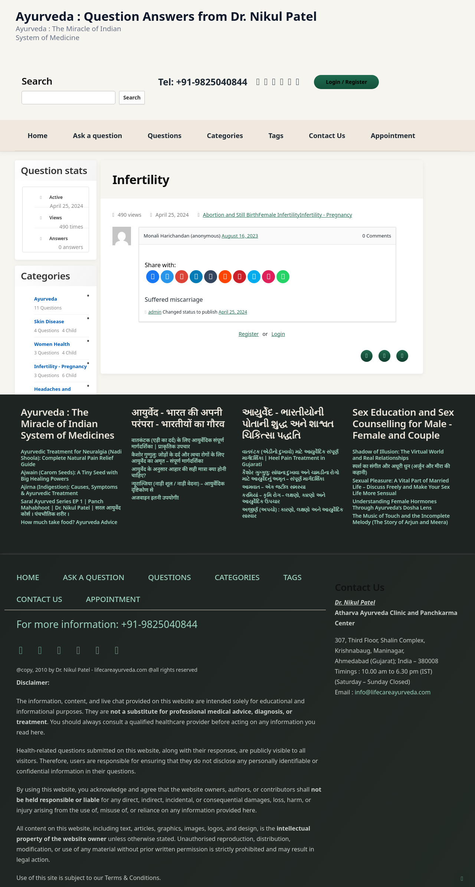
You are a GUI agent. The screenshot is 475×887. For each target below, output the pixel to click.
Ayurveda (45, 291)
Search (131, 93)
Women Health (52, 336)
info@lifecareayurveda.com (393, 684)
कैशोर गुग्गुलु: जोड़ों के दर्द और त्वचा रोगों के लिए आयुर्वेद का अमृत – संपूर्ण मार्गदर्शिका (177, 449)
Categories (225, 127)
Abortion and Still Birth (230, 206)
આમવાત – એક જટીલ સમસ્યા (273, 478)
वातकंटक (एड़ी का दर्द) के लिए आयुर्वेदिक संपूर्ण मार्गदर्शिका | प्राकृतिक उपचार (177, 435)
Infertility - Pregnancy (325, 206)
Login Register (345, 77)
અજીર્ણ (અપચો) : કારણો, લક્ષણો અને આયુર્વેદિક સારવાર (292, 504)
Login (278, 325)
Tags (275, 127)
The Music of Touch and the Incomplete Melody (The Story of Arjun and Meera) (401, 510)
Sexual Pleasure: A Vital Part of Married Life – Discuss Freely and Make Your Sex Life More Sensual (401, 478)
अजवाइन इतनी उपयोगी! (155, 489)
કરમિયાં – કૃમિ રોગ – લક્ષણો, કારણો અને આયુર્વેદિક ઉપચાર (283, 490)
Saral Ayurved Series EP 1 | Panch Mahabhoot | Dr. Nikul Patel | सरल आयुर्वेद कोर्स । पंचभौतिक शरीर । (71, 499)
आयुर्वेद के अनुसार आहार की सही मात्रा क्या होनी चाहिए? (178, 464)
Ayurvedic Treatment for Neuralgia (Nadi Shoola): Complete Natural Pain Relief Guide (71, 450)
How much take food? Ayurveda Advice (69, 513)
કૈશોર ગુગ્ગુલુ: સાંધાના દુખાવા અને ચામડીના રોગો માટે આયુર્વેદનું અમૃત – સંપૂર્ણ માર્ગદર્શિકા (290, 467)
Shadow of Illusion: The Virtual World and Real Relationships (398, 447)
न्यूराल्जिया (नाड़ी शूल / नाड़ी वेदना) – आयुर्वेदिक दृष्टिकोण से (178, 478)
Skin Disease (49, 313)
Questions (164, 127)
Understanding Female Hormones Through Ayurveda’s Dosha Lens (395, 496)
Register (249, 325)
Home (37, 127)
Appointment (393, 127)
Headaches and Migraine (52, 385)
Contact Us (327, 127)
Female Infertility (278, 206)
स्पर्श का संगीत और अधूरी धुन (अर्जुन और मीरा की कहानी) (401, 461)
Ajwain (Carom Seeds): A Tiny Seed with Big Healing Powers (69, 467)
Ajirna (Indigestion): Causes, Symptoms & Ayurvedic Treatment (69, 481)
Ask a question (97, 127)
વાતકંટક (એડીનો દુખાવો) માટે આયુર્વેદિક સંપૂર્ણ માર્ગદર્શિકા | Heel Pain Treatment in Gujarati (290, 450)
